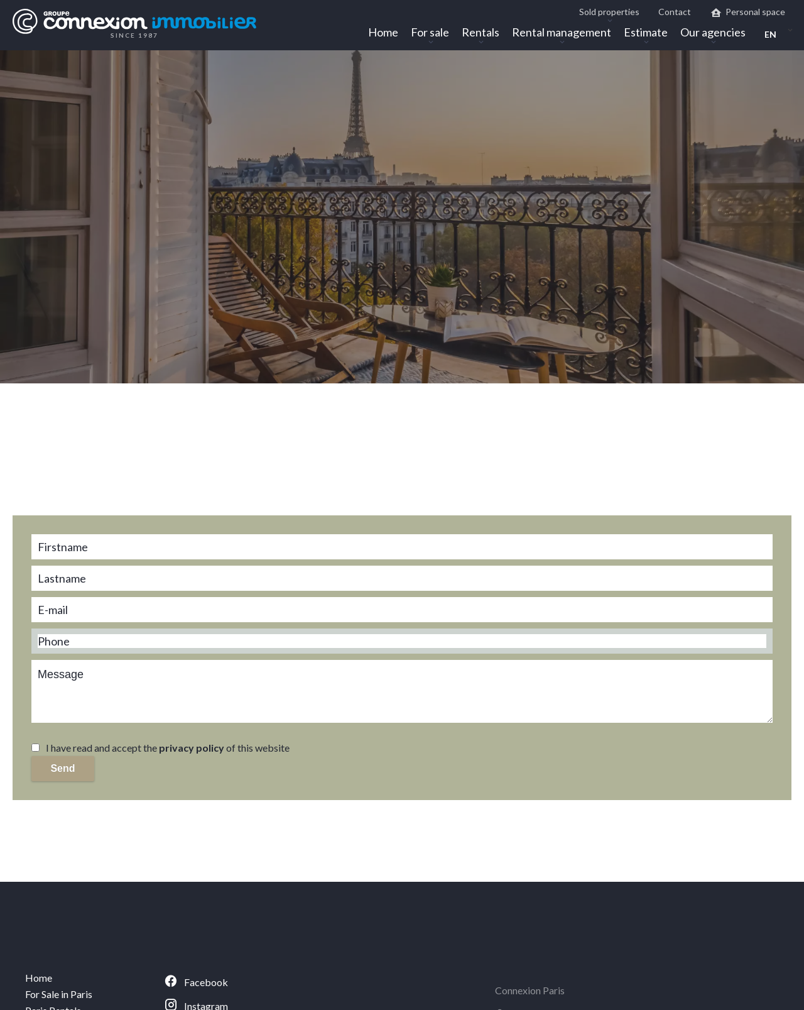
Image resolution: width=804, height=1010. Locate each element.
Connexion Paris (530, 990)
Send (62, 768)
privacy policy (191, 748)
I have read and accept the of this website (168, 748)
